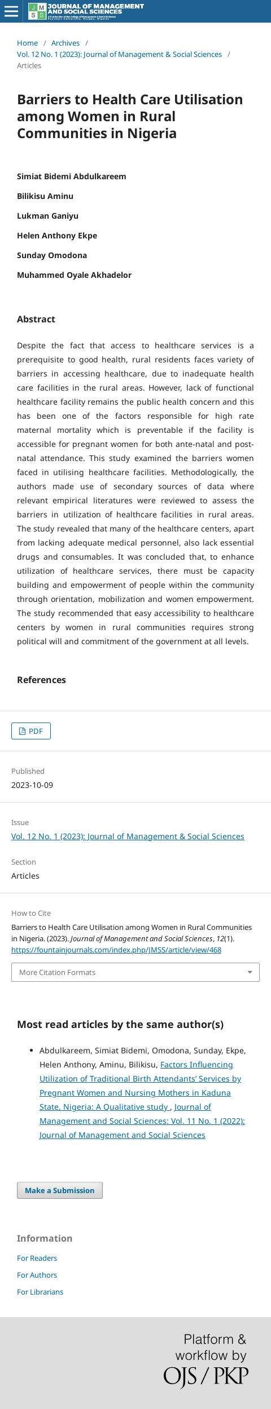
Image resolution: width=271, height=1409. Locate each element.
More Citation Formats (57, 972)
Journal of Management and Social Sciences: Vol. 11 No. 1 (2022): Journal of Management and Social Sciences (142, 1120)
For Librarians (40, 1292)
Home (27, 43)
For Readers (37, 1258)
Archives (65, 43)
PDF (35, 731)
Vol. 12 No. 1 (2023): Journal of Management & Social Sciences (119, 54)
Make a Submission (60, 1190)
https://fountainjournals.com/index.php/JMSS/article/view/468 (116, 950)
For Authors (37, 1275)
